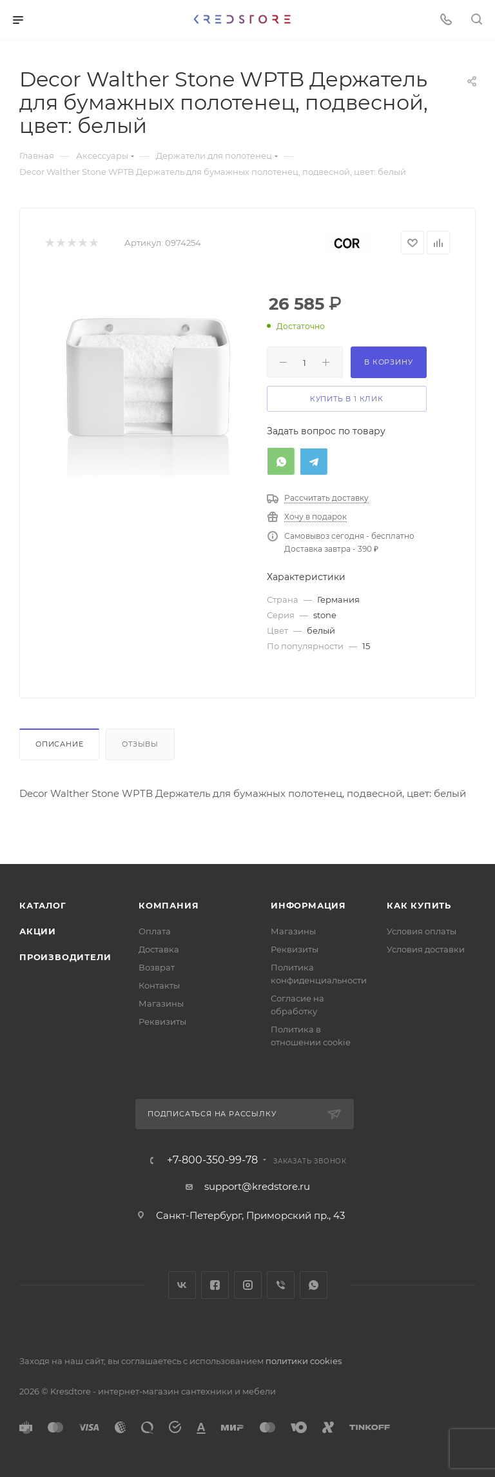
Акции (37, 931)
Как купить (419, 905)
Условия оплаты (421, 931)
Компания (169, 905)
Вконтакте (182, 1285)
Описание (59, 744)
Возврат (157, 967)
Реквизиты (162, 1021)
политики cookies (304, 1361)
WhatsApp (313, 1285)
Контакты (159, 985)
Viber (281, 1285)
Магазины (161, 1003)
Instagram (248, 1285)
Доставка (159, 949)
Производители (65, 957)
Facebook (215, 1285)
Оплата (155, 931)
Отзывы (140, 744)
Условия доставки (426, 949)
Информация (308, 905)
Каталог (42, 905)
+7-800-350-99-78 (212, 1160)
